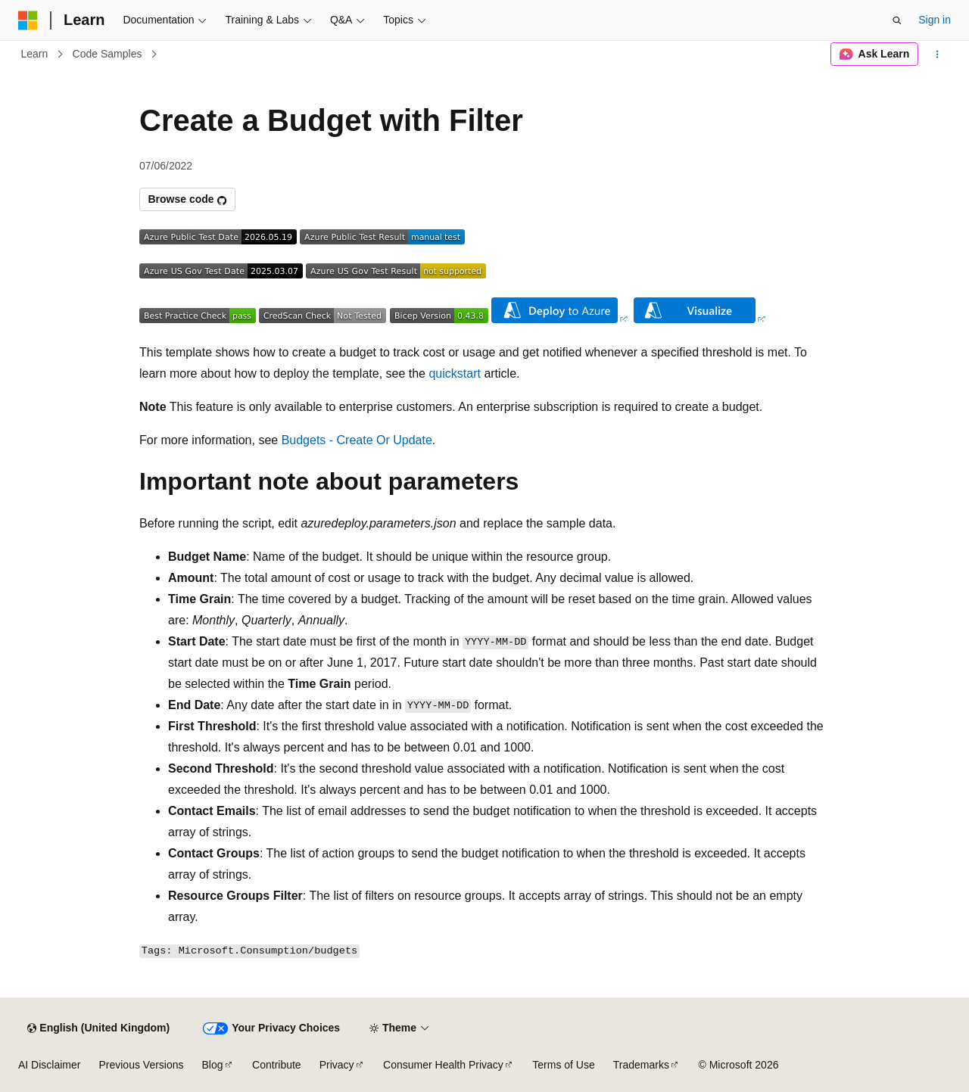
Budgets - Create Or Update (357, 440)
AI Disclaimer (49, 1065)
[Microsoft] (28, 20)
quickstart (454, 373)
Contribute (276, 1065)
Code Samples (107, 54)
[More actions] (937, 54)
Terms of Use (563, 1065)
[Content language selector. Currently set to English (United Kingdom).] (98, 1028)
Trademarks (641, 1065)
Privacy (336, 1065)
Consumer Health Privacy (443, 1065)
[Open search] (897, 20)
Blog (212, 1065)
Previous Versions (140, 1065)
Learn (34, 54)
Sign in (934, 20)
